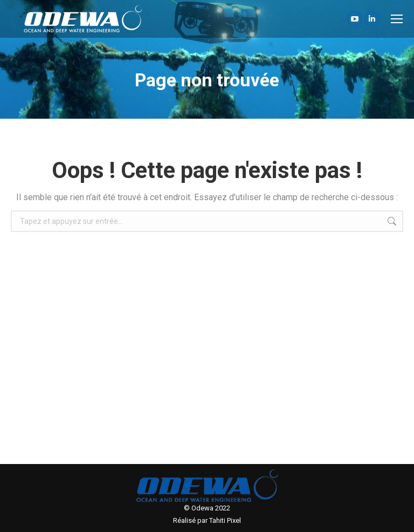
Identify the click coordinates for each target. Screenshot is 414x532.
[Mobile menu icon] (396, 18)
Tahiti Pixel (225, 520)
